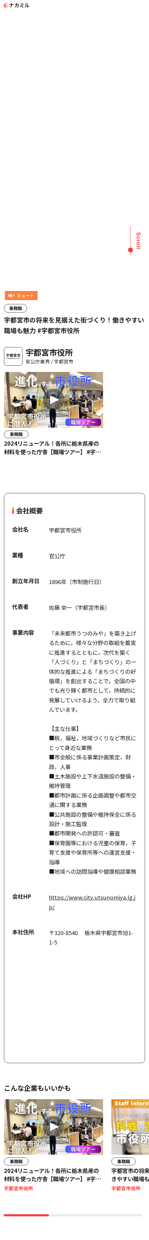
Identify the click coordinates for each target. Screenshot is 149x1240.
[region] (74, 422)
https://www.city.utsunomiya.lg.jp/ (92, 902)
